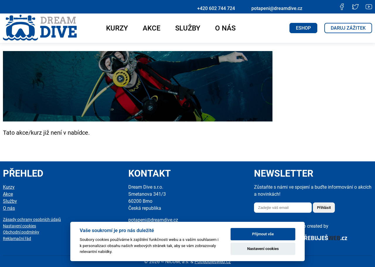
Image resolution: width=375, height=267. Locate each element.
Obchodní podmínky (21, 232)
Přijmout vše (263, 234)
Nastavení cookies (19, 226)
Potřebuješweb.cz (213, 261)
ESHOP (303, 28)
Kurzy (117, 28)
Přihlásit (324, 207)
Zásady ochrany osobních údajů (32, 219)
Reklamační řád (17, 238)
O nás (225, 28)
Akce (152, 28)
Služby (187, 28)
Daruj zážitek (348, 28)
